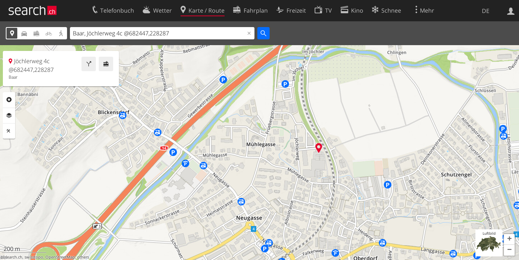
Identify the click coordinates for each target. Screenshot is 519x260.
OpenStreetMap (60, 257)
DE (485, 11)
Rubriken (9, 99)
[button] (509, 239)
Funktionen (9, 131)
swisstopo (34, 257)
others (83, 257)
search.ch (13, 257)
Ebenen (9, 115)
